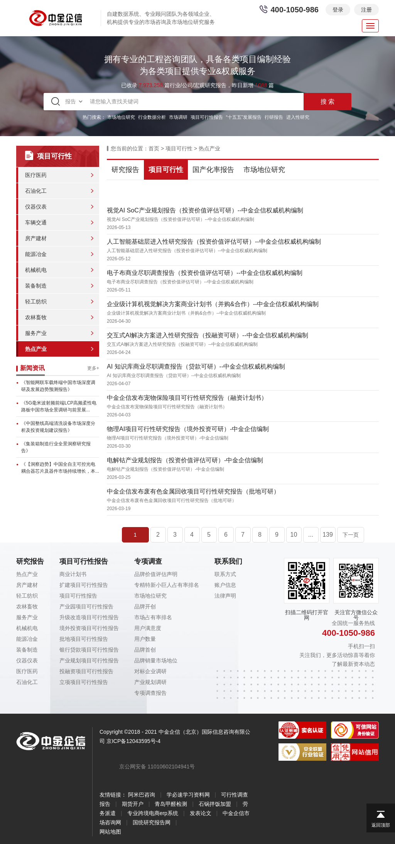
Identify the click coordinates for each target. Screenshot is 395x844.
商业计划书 (72, 574)
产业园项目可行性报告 (86, 606)
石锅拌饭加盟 (215, 804)
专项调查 (148, 561)
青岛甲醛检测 (171, 804)
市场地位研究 (121, 117)
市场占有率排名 (153, 617)
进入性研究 (297, 117)
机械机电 (36, 270)
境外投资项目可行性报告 (89, 628)
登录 (338, 10)
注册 (366, 10)
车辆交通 (36, 222)
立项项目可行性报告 (83, 682)
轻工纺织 (36, 301)
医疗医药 (36, 175)
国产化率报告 (213, 170)
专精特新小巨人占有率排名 (166, 585)
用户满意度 (147, 628)
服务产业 (36, 333)
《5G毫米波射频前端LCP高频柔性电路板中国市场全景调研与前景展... (58, 406)
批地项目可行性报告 (83, 639)
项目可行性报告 (207, 117)
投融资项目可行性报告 (86, 671)
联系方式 (225, 574)
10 (293, 534)
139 (327, 534)
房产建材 (36, 238)
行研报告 (274, 117)
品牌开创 (145, 606)
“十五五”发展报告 (244, 117)
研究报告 (125, 170)
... (310, 534)
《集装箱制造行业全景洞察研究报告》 (56, 447)
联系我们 (228, 561)
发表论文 (200, 813)
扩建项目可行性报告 (83, 585)
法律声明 (225, 596)
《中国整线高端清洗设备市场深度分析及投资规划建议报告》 (58, 427)
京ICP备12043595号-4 (133, 741)
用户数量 (145, 639)
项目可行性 (178, 148)
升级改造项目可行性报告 (89, 617)
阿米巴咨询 (141, 795)
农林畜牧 (36, 317)
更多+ (93, 368)
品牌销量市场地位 (155, 660)
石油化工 (36, 191)
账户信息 (225, 585)
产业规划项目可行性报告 (89, 660)
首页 (154, 148)
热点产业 (36, 349)
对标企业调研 (150, 671)
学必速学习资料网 (188, 795)
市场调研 (178, 117)
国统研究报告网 (151, 822)
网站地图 (110, 832)
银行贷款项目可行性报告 (89, 650)
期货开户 (132, 804)
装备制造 (36, 286)
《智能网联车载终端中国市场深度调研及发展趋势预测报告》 (58, 386)
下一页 (351, 535)
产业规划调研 (150, 682)
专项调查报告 (150, 693)
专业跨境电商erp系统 (152, 813)
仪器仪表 (36, 207)
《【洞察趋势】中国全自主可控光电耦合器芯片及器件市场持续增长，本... (60, 468)
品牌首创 (145, 650)
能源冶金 (36, 254)
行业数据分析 (152, 117)
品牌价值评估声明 (155, 574)
